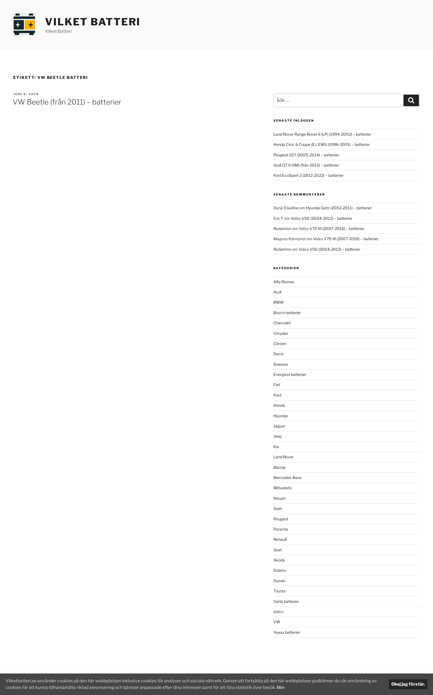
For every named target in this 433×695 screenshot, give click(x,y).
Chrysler (280, 333)
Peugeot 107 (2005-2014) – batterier (306, 155)
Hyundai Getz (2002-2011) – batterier (339, 207)
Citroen (279, 343)
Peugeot (280, 519)
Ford (277, 395)
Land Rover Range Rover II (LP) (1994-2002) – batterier (322, 134)
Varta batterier (286, 601)
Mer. (291, 687)
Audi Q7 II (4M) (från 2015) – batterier (306, 165)
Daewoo (280, 364)
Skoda (279, 560)
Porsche (280, 529)
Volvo (278, 611)
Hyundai (280, 415)
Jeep (277, 436)
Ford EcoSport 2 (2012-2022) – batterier (308, 175)
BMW (278, 302)
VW (276, 621)
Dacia (278, 353)
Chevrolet (282, 322)
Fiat (276, 384)
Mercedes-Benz (287, 477)
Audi (277, 292)
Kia (276, 446)
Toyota (279, 591)
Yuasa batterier (286, 632)
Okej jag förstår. (408, 684)
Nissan (279, 498)
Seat (277, 549)
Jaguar (279, 426)
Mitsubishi (282, 487)
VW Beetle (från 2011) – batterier (67, 102)
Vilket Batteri (93, 22)
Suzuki (279, 580)
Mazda (279, 467)
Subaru (279, 570)
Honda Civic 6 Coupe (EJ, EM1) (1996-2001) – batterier (321, 144)
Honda (279, 405)
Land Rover (283, 457)
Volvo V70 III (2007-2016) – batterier (331, 228)
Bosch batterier (287, 312)
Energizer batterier (289, 374)
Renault (280, 539)
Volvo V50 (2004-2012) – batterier (321, 218)
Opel (277, 508)
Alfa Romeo (283, 281)
